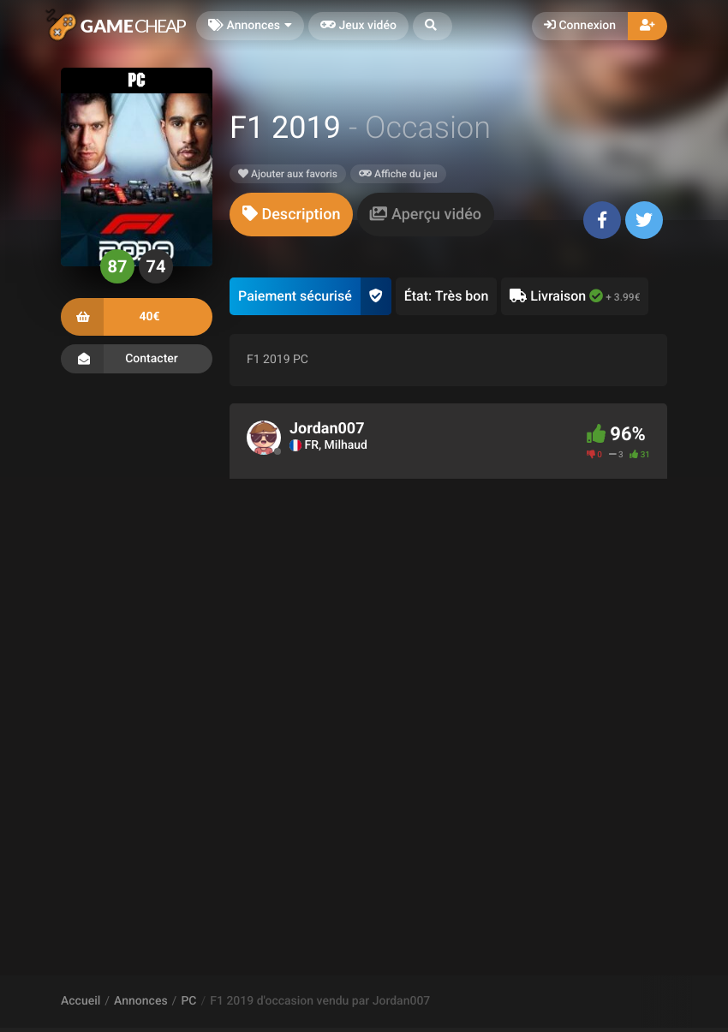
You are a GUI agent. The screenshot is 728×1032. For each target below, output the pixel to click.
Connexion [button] (580, 26)
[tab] (291, 214)
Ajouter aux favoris (287, 174)
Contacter (136, 358)
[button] (432, 26)
